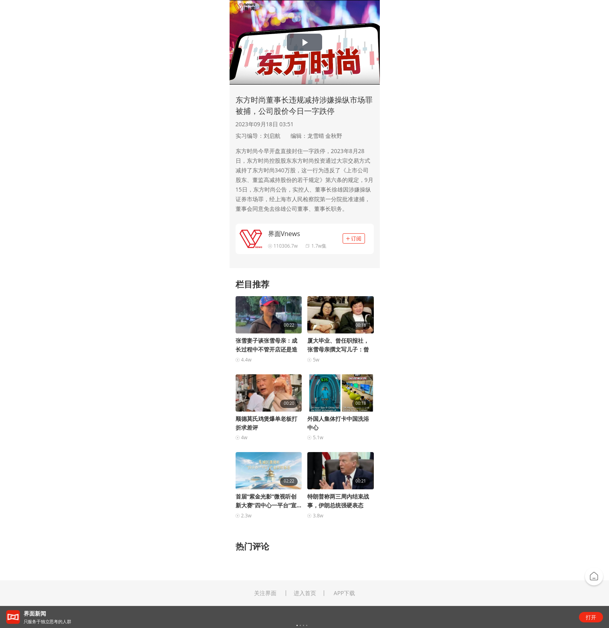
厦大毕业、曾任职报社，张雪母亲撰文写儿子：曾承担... (338, 345)
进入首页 (305, 593)
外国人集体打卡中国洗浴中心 (338, 423)
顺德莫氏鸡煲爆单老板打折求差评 (266, 423)
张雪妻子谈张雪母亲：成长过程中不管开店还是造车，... (266, 345)
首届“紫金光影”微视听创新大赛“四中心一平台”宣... (268, 501)
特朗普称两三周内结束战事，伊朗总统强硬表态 (338, 501)
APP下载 (344, 593)
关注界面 (265, 593)
